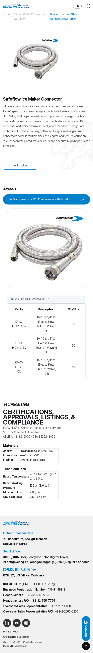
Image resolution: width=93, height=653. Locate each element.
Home (6, 14)
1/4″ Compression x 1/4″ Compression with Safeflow (40, 199)
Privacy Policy (10, 631)
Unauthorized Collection (16, 636)
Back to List (19, 165)
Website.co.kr (20, 646)
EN (77, 6)
